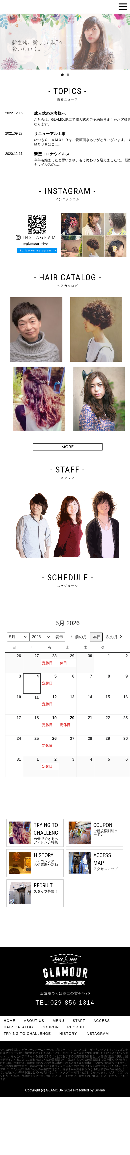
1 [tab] (62, 74)
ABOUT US (34, 1021)
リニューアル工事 (50, 134)
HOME (10, 1021)
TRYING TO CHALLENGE (27, 1034)
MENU (58, 1021)
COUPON (50, 1027)
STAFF (79, 1021)
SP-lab (100, 1090)
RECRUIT (76, 1027)
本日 (97, 637)
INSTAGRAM (97, 1034)
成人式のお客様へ (50, 113)
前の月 (78, 637)
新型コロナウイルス (52, 154)
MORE (67, 447)
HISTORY (68, 1034)
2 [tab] (68, 74)
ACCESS (102, 1021)
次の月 (114, 637)
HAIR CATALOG (18, 1027)
